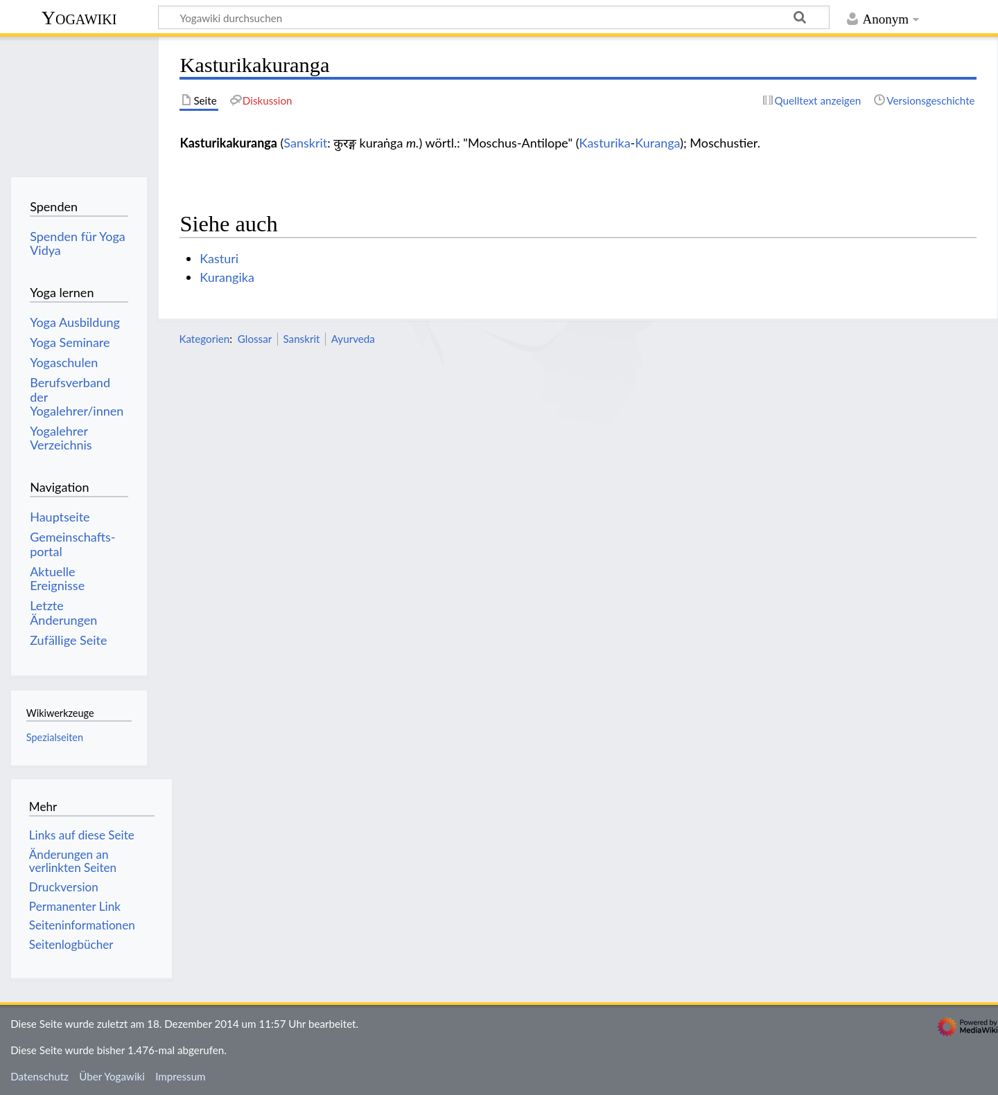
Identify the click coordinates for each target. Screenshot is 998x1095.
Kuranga (657, 142)
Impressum (180, 1076)
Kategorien (204, 338)
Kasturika (605, 142)
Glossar (255, 338)
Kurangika (227, 277)
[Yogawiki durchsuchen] (494, 17)
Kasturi (219, 258)
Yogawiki (79, 17)
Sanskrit (305, 142)
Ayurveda (353, 338)
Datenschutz (39, 1076)
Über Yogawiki (112, 1076)
